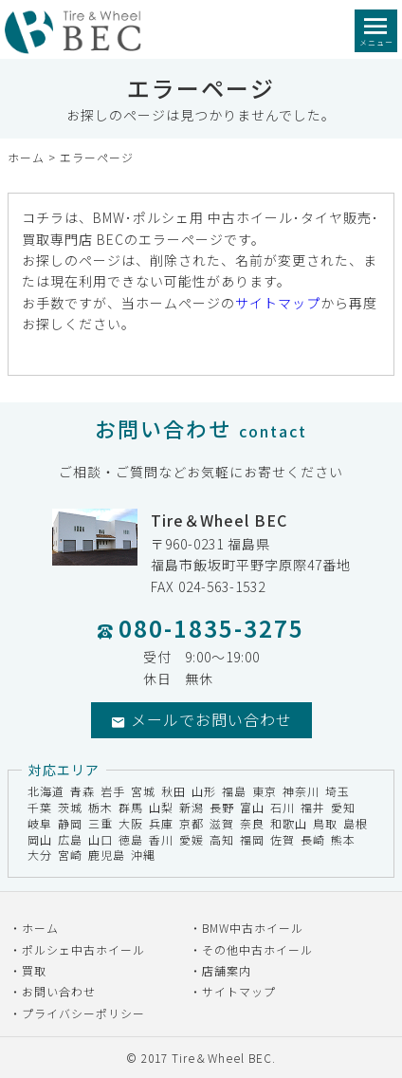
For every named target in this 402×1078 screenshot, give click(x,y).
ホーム (26, 157)
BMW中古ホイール (252, 928)
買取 (34, 970)
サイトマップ (277, 302)
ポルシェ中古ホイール (83, 949)
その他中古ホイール (257, 949)
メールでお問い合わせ (201, 719)
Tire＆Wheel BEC (222, 1058)
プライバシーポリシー (83, 1013)
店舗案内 (226, 970)
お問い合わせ (59, 991)
